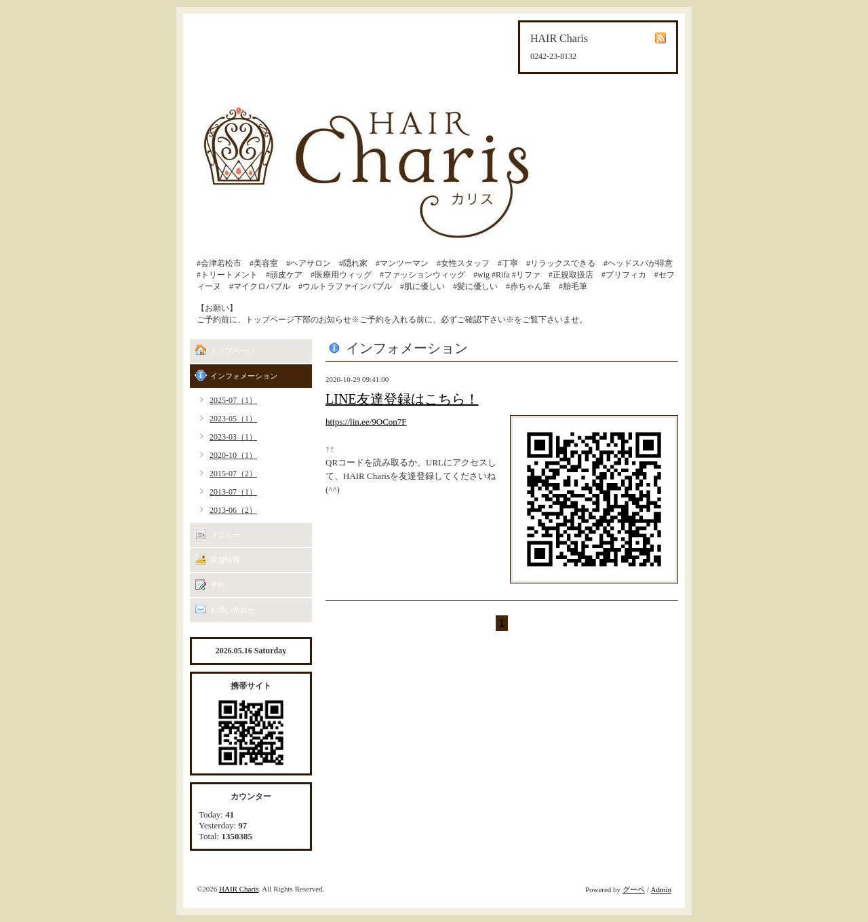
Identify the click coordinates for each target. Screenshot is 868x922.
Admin (660, 889)
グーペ (634, 889)
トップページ (232, 351)
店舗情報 (225, 560)
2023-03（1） (233, 437)
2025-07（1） (233, 400)
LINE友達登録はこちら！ (402, 398)
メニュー (225, 535)
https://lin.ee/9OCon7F (366, 422)
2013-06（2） (233, 510)
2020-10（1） (233, 455)
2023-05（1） (233, 418)
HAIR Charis (238, 889)
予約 (217, 585)
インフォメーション (243, 376)
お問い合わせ (232, 610)
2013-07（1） (233, 492)
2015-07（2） (233, 473)
